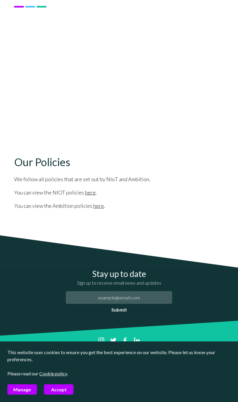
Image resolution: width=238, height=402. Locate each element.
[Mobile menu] (217, 22)
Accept (59, 389)
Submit (119, 309)
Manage (22, 389)
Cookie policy (53, 373)
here (90, 192)
